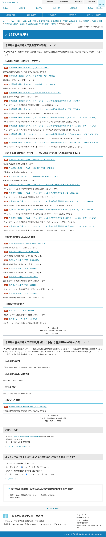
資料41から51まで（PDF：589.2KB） (23, 285)
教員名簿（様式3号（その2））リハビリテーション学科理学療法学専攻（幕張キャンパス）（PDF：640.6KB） (52, 201)
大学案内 (86, 21)
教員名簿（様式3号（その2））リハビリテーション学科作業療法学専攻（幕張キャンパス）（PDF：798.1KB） (52, 210)
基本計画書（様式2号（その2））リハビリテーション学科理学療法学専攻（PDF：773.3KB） (45, 101)
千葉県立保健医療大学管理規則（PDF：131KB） (28, 407)
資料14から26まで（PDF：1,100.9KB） (24, 260)
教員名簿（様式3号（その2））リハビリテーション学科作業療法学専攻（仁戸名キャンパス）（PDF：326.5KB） (53, 226)
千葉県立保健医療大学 (72, 21)
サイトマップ (81, 515)
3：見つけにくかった (47, 474)
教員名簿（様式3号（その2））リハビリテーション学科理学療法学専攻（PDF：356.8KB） (44, 185)
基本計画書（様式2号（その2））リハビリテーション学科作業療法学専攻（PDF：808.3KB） (45, 109)
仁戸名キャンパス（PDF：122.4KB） (23, 319)
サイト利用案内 (82, 520)
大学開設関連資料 (48, 495)
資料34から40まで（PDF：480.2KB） (23, 277)
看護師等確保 (56, 21)
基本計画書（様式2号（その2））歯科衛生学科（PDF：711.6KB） (35, 93)
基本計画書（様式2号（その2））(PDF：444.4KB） (29, 68)
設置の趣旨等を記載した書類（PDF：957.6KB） (28, 243)
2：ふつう (26, 467)
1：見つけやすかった (15, 474)
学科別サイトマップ (84, 517)
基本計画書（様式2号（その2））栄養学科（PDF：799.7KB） (33, 84)
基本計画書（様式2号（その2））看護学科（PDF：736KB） (32, 76)
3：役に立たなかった (42, 467)
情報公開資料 (97, 21)
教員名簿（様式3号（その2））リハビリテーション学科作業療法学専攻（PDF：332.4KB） (44, 193)
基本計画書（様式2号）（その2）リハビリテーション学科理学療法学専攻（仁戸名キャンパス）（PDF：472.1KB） (54, 134)
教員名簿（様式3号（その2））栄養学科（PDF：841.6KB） (32, 168)
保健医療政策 (44, 21)
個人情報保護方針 (83, 523)
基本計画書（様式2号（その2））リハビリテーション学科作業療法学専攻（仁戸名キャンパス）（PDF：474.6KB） (54, 142)
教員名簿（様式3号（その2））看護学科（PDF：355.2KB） (32, 160)
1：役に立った (13, 467)
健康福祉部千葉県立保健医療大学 (27, 436)
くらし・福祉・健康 (18, 21)
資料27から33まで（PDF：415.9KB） (23, 268)
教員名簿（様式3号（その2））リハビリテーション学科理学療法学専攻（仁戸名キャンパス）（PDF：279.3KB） (53, 218)
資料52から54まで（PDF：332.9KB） (23, 293)
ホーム (5, 21)
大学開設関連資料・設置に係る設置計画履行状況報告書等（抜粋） (31, 24)
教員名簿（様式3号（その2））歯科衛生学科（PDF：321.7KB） (34, 176)
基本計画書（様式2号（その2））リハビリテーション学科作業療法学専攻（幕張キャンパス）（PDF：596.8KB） (53, 126)
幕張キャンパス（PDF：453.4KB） (22, 310)
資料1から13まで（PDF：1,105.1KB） (24, 252)
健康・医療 (32, 21)
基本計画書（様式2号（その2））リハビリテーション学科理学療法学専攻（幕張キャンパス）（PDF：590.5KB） (53, 117)
